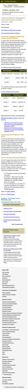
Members (4, 296)
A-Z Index (4, 379)
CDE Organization (6, 276)
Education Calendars (7, 361)
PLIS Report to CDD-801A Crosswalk (11, 30)
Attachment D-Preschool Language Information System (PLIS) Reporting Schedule (14, 129)
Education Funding (6, 311)
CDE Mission (5, 274)
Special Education (6, 348)
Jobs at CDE (5, 281)
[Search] (26, 1)
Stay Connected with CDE (8, 285)
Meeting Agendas (6, 292)
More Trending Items (17, 224)
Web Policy (4, 381)
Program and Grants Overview (11, 217)
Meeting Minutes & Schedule (9, 294)
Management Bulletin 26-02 (10, 249)
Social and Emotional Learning (9, 322)
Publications (5, 370)
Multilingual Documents (7, 368)
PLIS (2, 59)
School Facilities (6, 346)
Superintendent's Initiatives (8, 287)
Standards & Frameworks (8, 324)
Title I (3, 352)
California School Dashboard (9, 301)
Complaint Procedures (7, 305)
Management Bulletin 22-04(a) (9, 118)
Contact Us (4, 278)
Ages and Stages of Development (12, 211)
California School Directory (8, 359)
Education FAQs (6, 363)
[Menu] (2, 1)
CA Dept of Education (10, 1)
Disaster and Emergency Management (11, 339)
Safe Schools (5, 344)
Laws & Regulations (6, 367)
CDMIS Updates (10, 191)
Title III (3, 354)
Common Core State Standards (9, 303)
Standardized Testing (7, 350)
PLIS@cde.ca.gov (9, 189)
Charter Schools (6, 333)
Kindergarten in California (8, 320)
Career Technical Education (8, 331)
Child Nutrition (5, 335)
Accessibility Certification (8, 383)
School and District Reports (8, 372)
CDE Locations (5, 272)
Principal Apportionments (8, 342)
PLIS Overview (5, 27)
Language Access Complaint (8, 365)
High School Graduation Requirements (11, 318)
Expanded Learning (6, 341)
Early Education (8, 6)
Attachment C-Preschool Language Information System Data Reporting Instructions (13, 124)
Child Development (6, 337)
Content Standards (6, 307)
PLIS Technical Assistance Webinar (10, 33)
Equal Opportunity (6, 279)
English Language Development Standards (12, 313)
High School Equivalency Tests (9, 316)
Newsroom (4, 283)
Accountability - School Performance (10, 329)
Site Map (10, 379)
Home (4, 5)
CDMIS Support (10, 194)
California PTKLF (8, 208)
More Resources (8, 374)
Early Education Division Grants (11, 235)
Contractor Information (19, 6)
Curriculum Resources (7, 309)
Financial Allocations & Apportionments (11, 315)
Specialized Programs (13, 5)
